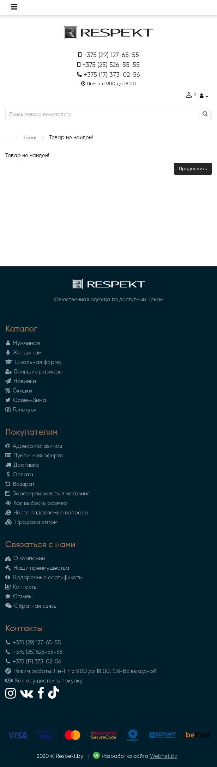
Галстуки (20, 410)
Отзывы (18, 597)
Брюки (29, 138)
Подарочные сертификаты (44, 578)
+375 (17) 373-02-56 (112, 75)
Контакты (21, 587)
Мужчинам (22, 343)
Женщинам (23, 353)
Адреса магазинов (33, 446)
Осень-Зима (25, 400)
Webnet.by (163, 756)
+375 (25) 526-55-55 (111, 65)
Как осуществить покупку (44, 681)
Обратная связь (30, 606)
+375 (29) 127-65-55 (111, 55)
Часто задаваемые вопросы (46, 513)
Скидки (18, 391)
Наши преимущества (37, 568)
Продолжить (193, 168)
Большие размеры (33, 372)
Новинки (20, 381)
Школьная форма (33, 362)
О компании (25, 559)
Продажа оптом (31, 522)
